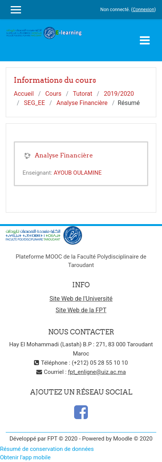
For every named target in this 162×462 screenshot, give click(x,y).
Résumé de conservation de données (47, 449)
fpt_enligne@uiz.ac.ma (97, 372)
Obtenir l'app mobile (25, 457)
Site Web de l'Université (80, 298)
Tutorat (82, 93)
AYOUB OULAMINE (78, 172)
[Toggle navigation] (144, 40)
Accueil (24, 93)
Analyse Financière (82, 102)
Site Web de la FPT (81, 310)
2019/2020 (119, 93)
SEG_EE (34, 102)
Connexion (143, 9)
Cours (53, 93)
